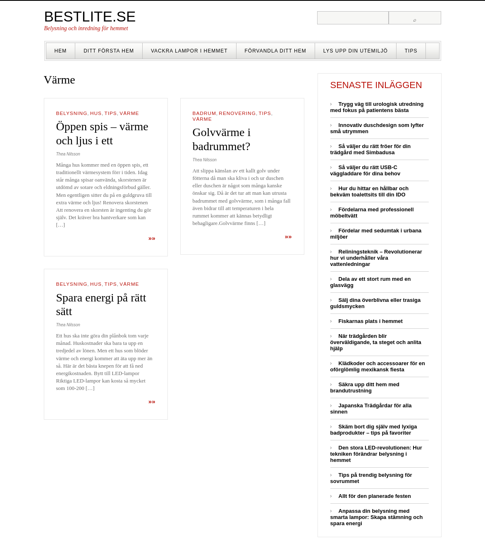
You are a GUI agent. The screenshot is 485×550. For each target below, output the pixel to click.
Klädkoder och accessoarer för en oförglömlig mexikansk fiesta (377, 366)
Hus (96, 113)
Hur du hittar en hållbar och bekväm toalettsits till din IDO (369, 191)
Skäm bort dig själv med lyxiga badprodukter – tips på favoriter (373, 429)
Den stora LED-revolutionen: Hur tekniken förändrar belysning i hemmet (376, 454)
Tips (411, 51)
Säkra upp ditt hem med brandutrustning (364, 387)
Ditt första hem (109, 51)
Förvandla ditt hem (275, 51)
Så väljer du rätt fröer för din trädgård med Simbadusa (370, 149)
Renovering (237, 113)
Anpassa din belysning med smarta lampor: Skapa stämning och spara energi (376, 517)
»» (151, 238)
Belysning (72, 113)
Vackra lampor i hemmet (189, 51)
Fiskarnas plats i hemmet (371, 321)
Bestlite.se (90, 16)
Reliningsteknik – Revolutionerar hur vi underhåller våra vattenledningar (376, 258)
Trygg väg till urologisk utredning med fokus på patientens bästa (377, 107)
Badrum (204, 113)
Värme (129, 113)
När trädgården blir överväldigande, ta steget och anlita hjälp (375, 342)
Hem (61, 51)
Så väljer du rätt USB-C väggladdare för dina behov (365, 170)
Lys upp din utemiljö (355, 51)
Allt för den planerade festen (375, 496)
